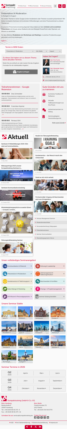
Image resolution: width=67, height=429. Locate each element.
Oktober (25, 388)
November (41, 388)
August (41, 381)
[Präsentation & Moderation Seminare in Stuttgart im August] (60, 6)
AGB (11, 422)
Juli (25, 381)
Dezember (57, 388)
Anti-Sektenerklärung (22, 422)
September (57, 381)
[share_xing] (27, 427)
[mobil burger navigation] (55, 6)
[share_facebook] (31, 427)
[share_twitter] (36, 427)
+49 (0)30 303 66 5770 (44, 410)
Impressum (53, 422)
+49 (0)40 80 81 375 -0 (12, 410)
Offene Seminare (33, 6)
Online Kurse (22, 6)
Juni (57, 373)
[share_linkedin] (40, 427)
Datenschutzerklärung (40, 422)
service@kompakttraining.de (23, 415)
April (25, 373)
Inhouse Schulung (45, 6)
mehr (3, 41)
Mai (41, 373)
